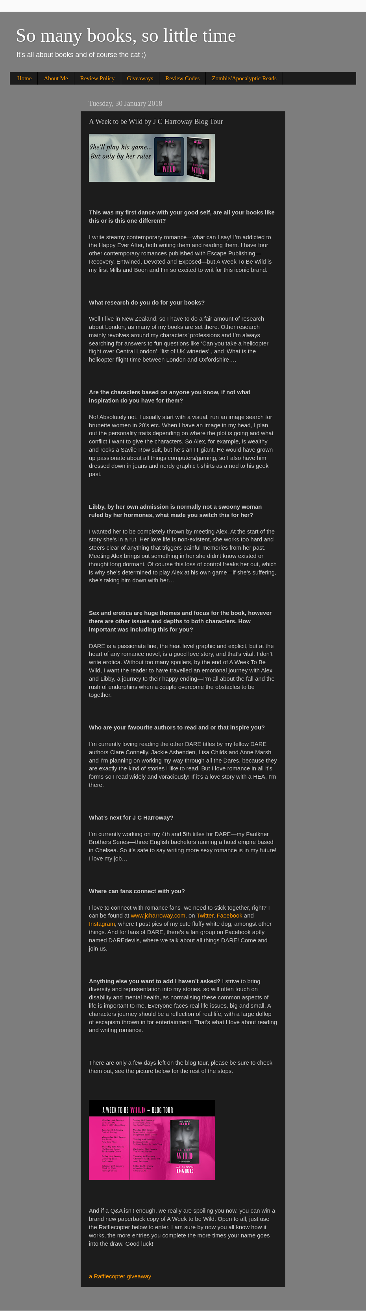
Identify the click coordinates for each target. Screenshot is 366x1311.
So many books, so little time (126, 35)
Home (24, 78)
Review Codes (182, 78)
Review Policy (97, 78)
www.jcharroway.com (158, 915)
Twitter (204, 915)
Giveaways (140, 78)
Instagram (102, 924)
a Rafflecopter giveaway (120, 1276)
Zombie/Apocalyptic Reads (244, 78)
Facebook (229, 915)
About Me (56, 78)
